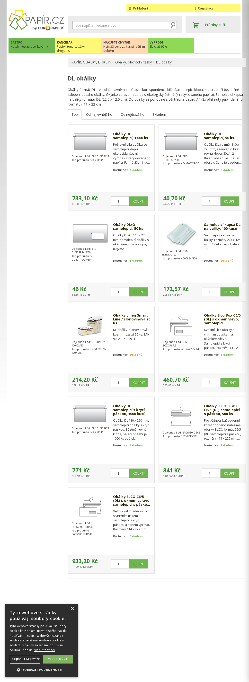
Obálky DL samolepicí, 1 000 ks (128, 139)
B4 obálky (26, 130)
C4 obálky (26, 146)
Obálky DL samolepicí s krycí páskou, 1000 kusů (129, 411)
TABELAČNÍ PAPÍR (28, 99)
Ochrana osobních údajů (87, 650)
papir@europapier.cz (36, 358)
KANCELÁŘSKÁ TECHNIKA (34, 226)
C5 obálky (26, 177)
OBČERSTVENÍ (24, 236)
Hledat (173, 25)
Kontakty (193, 645)
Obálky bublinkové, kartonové (33, 187)
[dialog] (41, 640)
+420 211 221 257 (36, 347)
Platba (131, 655)
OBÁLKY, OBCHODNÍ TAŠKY (36, 123)
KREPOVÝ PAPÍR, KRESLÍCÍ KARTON (34, 89)
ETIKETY (20, 107)
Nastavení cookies (82, 655)
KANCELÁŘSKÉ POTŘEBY (33, 206)
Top (74, 115)
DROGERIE (21, 256)
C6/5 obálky (27, 161)
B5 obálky (26, 138)
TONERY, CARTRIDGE (30, 216)
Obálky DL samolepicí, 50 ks (216, 137)
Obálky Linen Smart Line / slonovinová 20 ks (129, 320)
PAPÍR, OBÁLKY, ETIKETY (91, 62)
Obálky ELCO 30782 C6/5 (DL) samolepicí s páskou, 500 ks (215, 411)
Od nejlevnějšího (99, 115)
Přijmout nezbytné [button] (26, 659)
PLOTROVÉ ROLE (27, 197)
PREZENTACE (24, 246)
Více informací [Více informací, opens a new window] (44, 650)
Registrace (205, 8)
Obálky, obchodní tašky (134, 62)
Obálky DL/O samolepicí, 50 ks (128, 227)
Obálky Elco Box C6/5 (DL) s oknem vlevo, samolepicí (217, 320)
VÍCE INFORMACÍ (36, 468)
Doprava (133, 650)
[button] (41, 669)
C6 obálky (26, 154)
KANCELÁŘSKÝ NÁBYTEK (33, 266)
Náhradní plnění (80, 645)
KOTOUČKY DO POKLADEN (35, 115)
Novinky (36, 373)
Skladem (159, 115)
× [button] (72, 609)
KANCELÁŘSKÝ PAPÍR (30, 71)
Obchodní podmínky (142, 645)
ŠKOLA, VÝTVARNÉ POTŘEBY (36, 276)
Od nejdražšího (132, 115)
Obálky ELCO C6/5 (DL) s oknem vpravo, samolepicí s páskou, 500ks (129, 501)
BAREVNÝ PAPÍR (26, 79)
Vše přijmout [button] (58, 659)
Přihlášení (140, 8)
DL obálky (164, 62)
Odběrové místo (139, 659)
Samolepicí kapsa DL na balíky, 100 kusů (217, 229)
